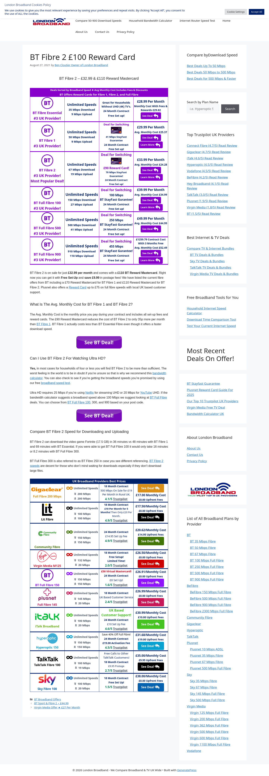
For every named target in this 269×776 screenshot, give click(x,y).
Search (230, 109)
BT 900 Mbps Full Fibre (207, 579)
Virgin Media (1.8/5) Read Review (211, 207)
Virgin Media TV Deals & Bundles (214, 274)
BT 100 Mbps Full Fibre (207, 560)
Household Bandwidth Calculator (150, 20)
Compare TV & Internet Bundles (210, 248)
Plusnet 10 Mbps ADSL (206, 649)
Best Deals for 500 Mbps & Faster (211, 78)
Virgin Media (196, 706)
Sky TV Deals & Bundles (207, 261)
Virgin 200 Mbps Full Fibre (209, 719)
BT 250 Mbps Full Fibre (207, 566)
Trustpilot (120, 499)
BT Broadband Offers (47, 699)
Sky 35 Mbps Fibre (203, 681)
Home (226, 20)
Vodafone (194, 751)
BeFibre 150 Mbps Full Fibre (210, 592)
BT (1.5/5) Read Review (203, 214)
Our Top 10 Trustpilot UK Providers (212, 401)
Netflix (89, 392)
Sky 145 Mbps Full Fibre (207, 693)
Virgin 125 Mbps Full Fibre (209, 712)
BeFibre (192, 586)
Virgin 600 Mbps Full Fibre (209, 738)
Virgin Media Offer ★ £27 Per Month (57, 707)
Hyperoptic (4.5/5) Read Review (210, 164)
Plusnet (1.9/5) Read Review (207, 201)
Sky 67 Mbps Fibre (203, 687)
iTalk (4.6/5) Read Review (205, 158)
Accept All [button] (256, 11)
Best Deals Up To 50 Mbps (206, 66)
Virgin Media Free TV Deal (206, 407)
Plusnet (192, 643)
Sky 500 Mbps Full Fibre (207, 700)
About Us (81, 32)
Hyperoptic (195, 630)
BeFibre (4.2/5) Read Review (207, 177)
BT (189, 535)
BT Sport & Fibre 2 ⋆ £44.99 (51, 703)
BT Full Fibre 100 (78, 402)
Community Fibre (199, 617)
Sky (189, 674)
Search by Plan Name (202, 102)
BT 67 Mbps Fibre (203, 554)
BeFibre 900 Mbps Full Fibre (210, 605)
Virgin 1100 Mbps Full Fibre (210, 744)
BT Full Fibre (158, 397)
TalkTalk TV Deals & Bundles (210, 267)
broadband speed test (55, 383)
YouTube (146, 392)
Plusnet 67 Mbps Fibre (206, 662)
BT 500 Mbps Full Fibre (207, 573)
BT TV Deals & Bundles (206, 255)
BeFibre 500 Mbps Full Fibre (210, 598)
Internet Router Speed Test (197, 20)
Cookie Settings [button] (236, 11)
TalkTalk (192, 636)
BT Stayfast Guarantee (203, 383)
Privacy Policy (125, 32)
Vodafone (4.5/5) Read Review (209, 171)
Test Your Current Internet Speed (211, 326)
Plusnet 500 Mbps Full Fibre (210, 668)
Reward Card (77, 287)
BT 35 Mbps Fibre (203, 541)
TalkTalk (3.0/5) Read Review (207, 194)
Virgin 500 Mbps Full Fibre (209, 732)
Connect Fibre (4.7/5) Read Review (212, 145)
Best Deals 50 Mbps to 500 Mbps (211, 72)
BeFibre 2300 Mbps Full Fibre (211, 611)
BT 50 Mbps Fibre (203, 547)
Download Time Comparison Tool (211, 319)
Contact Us (102, 32)
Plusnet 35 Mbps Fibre (206, 655)
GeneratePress (186, 770)
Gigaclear (194, 624)
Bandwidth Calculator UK (205, 414)
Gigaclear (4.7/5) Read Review (209, 152)
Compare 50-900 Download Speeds (98, 20)
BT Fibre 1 (43, 324)
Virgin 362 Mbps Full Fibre (209, 725)
